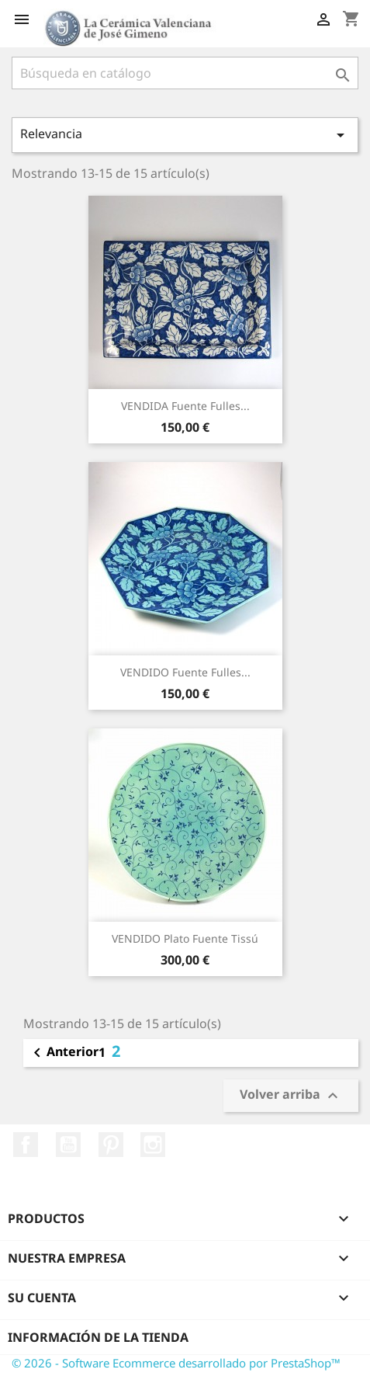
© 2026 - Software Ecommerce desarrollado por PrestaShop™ (176, 1363)
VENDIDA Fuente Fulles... (185, 405)
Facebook (25, 1144)
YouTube (68, 1144)
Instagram (152, 1144)
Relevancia (185, 134)
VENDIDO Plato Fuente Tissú (185, 938)
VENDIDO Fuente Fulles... (185, 672)
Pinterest (111, 1144)
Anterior (63, 1053)
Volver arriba (291, 1095)
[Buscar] (185, 73)
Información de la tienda (98, 1337)
